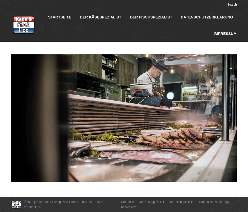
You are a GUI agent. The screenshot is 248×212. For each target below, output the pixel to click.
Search (232, 4)
